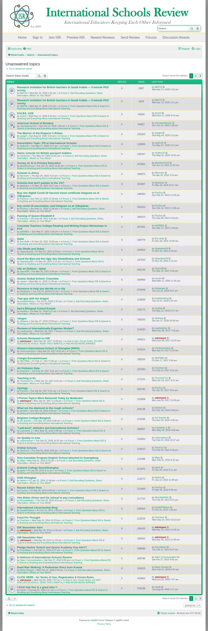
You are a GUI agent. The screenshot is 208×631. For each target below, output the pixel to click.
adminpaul (25, 341)
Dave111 (24, 450)
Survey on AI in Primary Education (39, 163)
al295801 (24, 231)
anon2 (23, 116)
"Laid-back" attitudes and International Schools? (48, 427)
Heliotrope (25, 291)
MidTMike (25, 361)
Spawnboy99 (26, 251)
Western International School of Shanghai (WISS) (48, 348)
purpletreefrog (27, 301)
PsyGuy (24, 198)
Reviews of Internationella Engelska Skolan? (45, 328)
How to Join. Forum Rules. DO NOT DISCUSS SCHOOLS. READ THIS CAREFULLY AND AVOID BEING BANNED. (60, 342)
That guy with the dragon (33, 298)
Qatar (20, 238)
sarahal (23, 311)
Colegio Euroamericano (32, 358)
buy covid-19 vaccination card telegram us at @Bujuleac (53, 205)
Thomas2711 (26, 381)
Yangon (22, 318)
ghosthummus (27, 166)
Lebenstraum (26, 440)
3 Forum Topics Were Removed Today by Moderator (50, 398)
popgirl (23, 136)
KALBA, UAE (25, 113)
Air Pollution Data (28, 368)
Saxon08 (24, 271)
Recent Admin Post (29, 487)
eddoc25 (24, 146)
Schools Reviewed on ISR (33, 338)
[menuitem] (27, 48)
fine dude (24, 241)
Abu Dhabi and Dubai (30, 248)
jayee (22, 470)
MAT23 (23, 93)
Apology (22, 388)
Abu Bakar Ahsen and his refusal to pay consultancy (50, 497)
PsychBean (25, 550)
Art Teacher (25, 421)
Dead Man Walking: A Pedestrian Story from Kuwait (49, 567)
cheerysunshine (28, 351)
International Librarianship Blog (37, 507)
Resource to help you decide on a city (41, 288)
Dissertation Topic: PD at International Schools (47, 143)
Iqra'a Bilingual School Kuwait (36, 308)
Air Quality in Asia (28, 437)
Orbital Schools (27, 447)
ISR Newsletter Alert (30, 527)
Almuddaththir (27, 500)
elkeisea (24, 321)
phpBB (93, 620)
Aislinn (23, 480)
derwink (24, 411)
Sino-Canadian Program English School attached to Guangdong (58, 457)
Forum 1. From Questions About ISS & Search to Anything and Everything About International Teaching (63, 107)
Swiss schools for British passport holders (44, 153)
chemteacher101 (28, 126)
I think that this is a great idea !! (37, 587)
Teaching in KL (26, 378)
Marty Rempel (27, 570)
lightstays (24, 185)
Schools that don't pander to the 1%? (40, 182)
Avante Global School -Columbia (37, 278)
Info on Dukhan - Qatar (31, 268)
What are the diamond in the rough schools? (45, 408)
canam (23, 281)
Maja (22, 460)
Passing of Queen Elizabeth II (35, 215)
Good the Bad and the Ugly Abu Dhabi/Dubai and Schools (53, 258)
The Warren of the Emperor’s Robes (40, 133)
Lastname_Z (26, 430)
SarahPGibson (27, 510)
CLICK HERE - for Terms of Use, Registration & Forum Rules (55, 577)
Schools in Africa (28, 173)
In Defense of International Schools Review (44, 557)
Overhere (24, 371)
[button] (200, 75)
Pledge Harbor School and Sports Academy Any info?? (52, 547)
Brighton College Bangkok (34, 418)
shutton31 (25, 156)
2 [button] (196, 76)
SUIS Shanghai (26, 477)
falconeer (24, 176)
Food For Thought (28, 517)
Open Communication (31, 560)
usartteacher (26, 331)
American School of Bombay (35, 123)
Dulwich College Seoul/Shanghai (37, 467)
